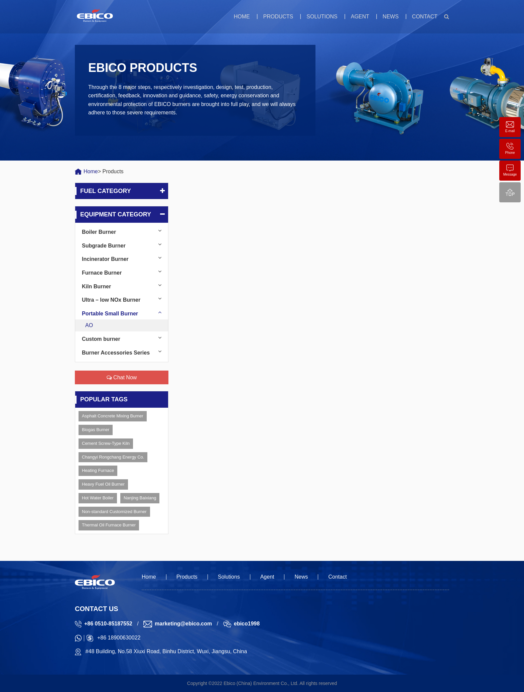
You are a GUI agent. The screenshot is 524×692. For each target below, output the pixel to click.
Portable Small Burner (110, 313)
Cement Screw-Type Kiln (106, 443)
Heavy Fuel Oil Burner (103, 484)
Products (278, 16)
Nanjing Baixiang (140, 497)
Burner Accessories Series (116, 353)
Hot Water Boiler (98, 497)
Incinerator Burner (105, 259)
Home (242, 16)
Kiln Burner (96, 286)
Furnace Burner (102, 273)
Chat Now (122, 377)
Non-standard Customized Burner (114, 511)
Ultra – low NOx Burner (111, 300)
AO (89, 325)
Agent (360, 16)
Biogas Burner (95, 429)
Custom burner (101, 339)
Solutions (321, 16)
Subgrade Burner (104, 246)
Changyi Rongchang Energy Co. (113, 457)
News (391, 16)
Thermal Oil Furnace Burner (109, 524)
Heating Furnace (98, 470)
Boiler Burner (99, 232)
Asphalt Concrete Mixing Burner (112, 415)
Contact (424, 16)
